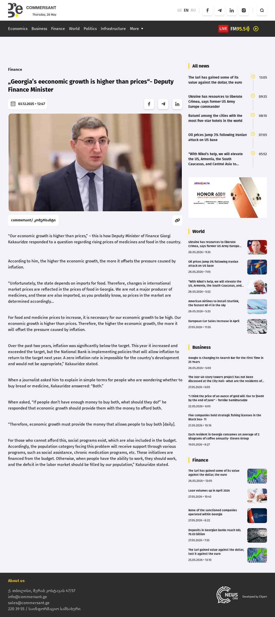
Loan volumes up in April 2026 (209, 490)
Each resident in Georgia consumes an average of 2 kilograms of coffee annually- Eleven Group (223, 436)
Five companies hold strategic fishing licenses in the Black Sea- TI (224, 417)
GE (179, 10)
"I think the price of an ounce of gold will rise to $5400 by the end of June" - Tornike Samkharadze (226, 398)
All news (200, 66)
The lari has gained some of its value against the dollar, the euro (213, 472)
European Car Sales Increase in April (213, 321)
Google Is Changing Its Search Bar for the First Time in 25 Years (225, 360)
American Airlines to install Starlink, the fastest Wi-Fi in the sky (213, 303)
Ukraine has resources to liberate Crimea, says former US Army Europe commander (213, 244)
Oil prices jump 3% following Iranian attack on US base (213, 263)
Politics (90, 28)
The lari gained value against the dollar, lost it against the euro (216, 552)
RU (193, 10)
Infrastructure (113, 28)
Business (39, 28)
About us (16, 580)
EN (186, 10)
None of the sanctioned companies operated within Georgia (212, 512)
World (74, 28)
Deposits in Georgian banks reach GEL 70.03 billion (214, 532)
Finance (58, 28)
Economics (17, 28)
